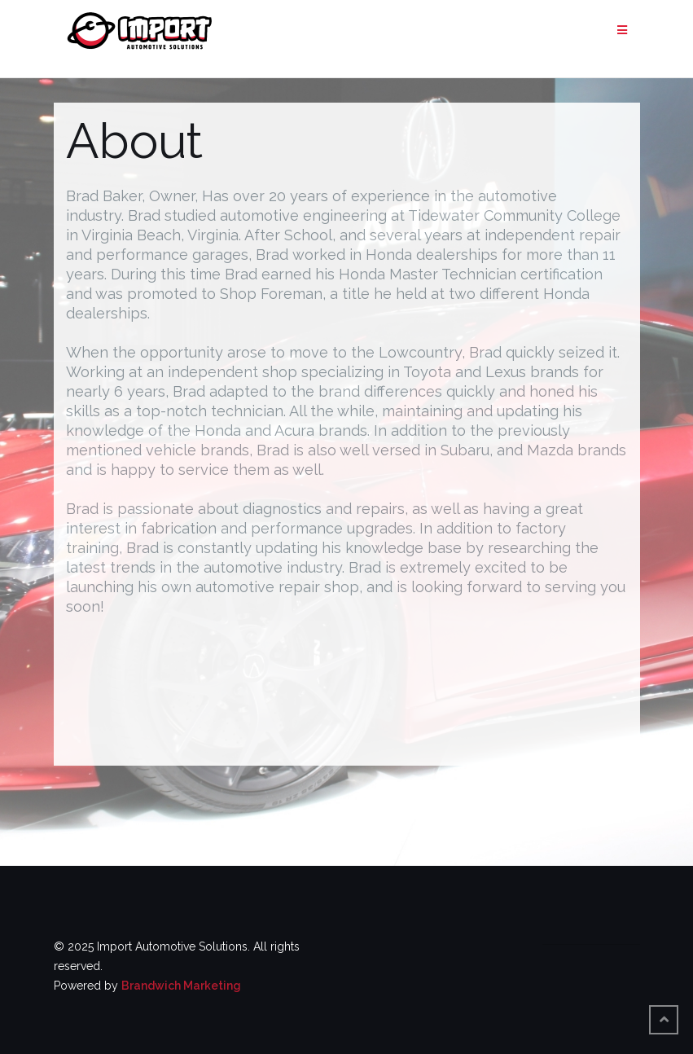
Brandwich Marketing (181, 985)
